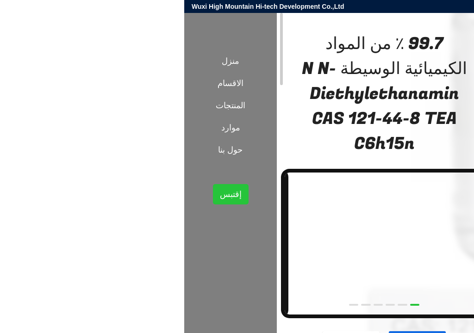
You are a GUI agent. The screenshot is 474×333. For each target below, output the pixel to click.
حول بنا (46, 149)
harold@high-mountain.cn (356, 6)
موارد (46, 127)
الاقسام (46, 83)
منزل (46, 61)
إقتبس (46, 194)
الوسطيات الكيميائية (375, 167)
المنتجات (419, 167)
